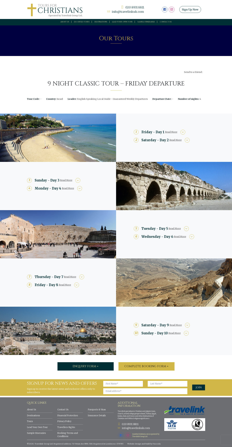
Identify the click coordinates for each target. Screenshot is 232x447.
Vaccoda (157, 444)
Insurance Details (97, 415)
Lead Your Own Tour (37, 427)
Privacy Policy (64, 421)
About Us (64, 22)
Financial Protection (67, 415)
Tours (30, 421)
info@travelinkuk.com (125, 12)
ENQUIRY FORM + (85, 366)
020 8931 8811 (132, 7)
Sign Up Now (190, 9)
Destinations (100, 22)
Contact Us (166, 22)
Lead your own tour (122, 22)
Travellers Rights (66, 427)
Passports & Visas (97, 409)
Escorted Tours (82, 22)
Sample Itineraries (146, 22)
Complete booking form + (146, 366)
